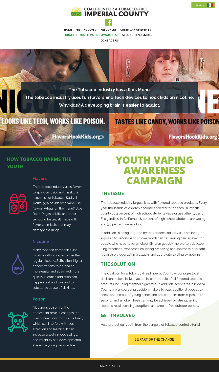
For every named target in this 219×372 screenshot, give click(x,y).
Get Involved (86, 29)
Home (68, 29)
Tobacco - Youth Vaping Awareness (90, 35)
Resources (108, 29)
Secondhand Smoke (137, 35)
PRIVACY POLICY (109, 365)
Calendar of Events (135, 29)
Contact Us (109, 40)
